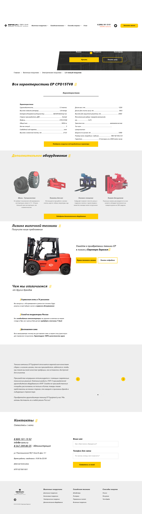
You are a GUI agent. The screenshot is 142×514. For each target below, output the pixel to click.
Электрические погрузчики (51, 72)
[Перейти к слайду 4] (103, 394)
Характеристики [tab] (71, 93)
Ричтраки (76, 496)
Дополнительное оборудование (53, 502)
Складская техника (57, 25)
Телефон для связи (82, 451)
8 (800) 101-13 (102, 24)
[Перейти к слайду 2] (99, 394)
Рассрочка (106, 496)
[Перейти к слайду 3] (101, 394)
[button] (129, 26)
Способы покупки (74, 25)
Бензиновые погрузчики (50, 496)
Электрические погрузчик (51, 499)
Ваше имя (77, 439)
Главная (17, 72)
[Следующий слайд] (123, 379)
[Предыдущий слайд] (78, 379)
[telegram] (15, 499)
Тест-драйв (106, 499)
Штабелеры (76, 493)
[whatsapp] (115, 25)
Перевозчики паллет (79, 499)
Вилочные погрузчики (39, 25)
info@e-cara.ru (105, 26)
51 (110, 24)
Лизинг (105, 493)
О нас (85, 25)
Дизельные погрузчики (50, 493)
